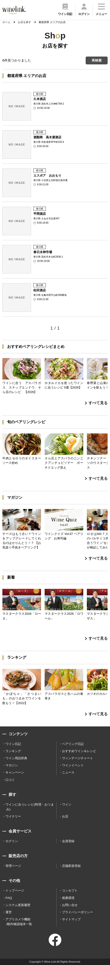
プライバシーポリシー (77, 912)
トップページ (14, 890)
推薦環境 (68, 898)
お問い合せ (70, 905)
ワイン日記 (13, 744)
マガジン (11, 765)
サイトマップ (71, 919)
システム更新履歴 (17, 905)
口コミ (10, 780)
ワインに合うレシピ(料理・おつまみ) (29, 807)
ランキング (13, 751)
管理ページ (13, 866)
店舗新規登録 (71, 866)
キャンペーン (14, 772)
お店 (65, 816)
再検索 (97, 60)
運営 (8, 912)
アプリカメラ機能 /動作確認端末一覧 (18, 921)
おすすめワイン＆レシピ (79, 751)
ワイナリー (13, 816)
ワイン (66, 804)
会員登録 (68, 841)
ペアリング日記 (73, 744)
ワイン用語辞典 (16, 758)
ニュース (68, 772)
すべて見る (96, 403)
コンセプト (70, 890)
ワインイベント (73, 765)
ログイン (11, 841)
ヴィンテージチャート (77, 758)
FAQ (8, 898)
